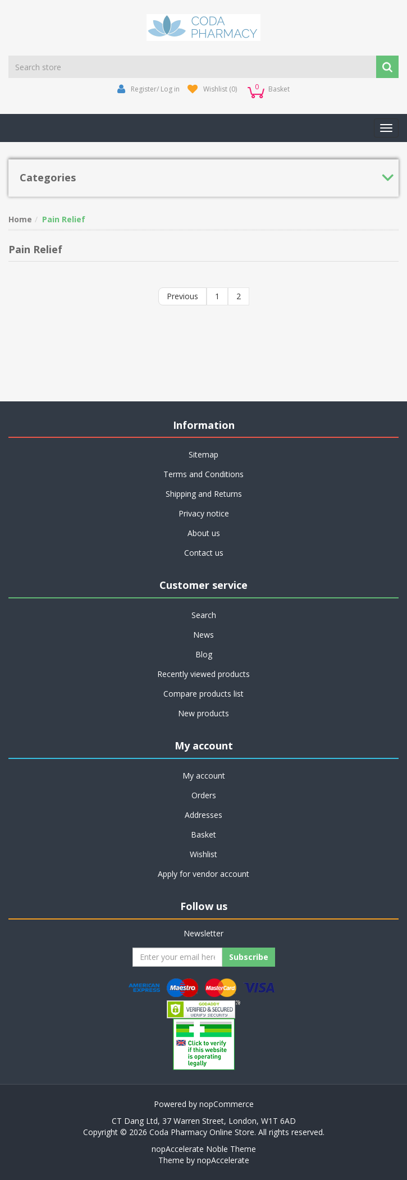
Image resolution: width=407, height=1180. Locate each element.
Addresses (203, 814)
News (203, 634)
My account (203, 775)
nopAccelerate (223, 1160)
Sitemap (203, 454)
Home (20, 219)
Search (203, 615)
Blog (203, 654)
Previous (182, 296)
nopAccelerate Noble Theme (204, 1149)
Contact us (203, 552)
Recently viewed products (203, 674)
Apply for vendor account (203, 873)
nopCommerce (226, 1104)
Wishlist (203, 854)
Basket (203, 834)
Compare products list (203, 693)
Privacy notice (204, 513)
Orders (203, 795)
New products (203, 713)
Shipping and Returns (204, 493)
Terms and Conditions (203, 474)
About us (204, 533)
